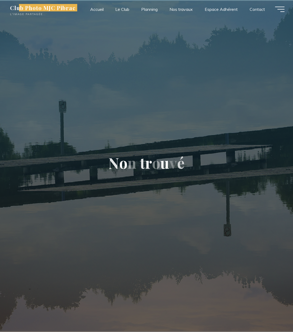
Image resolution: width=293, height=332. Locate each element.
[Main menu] (280, 9)
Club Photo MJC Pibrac (43, 7)
